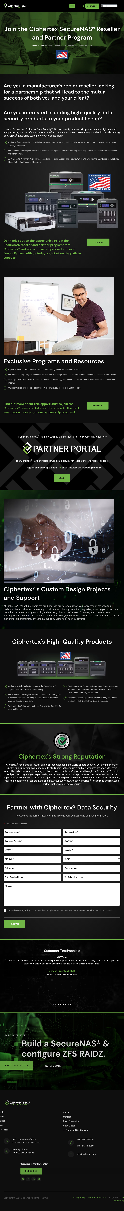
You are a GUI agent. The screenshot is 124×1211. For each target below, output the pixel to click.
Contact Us (92, 6)
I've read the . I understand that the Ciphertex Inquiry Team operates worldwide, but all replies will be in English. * (61, 910)
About (41, 46)
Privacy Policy (24, 910)
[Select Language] (109, 5)
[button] (53, 1004)
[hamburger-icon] (72, 6)
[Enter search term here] (83, 6)
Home (34, 46)
